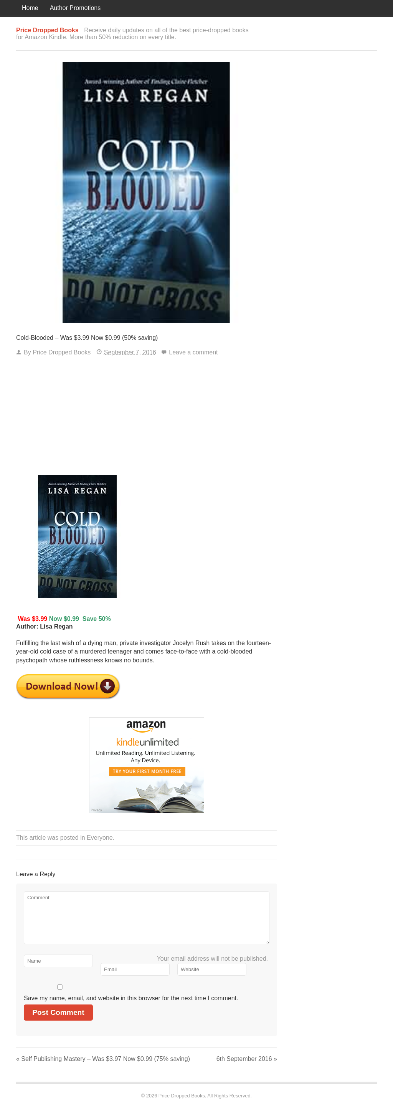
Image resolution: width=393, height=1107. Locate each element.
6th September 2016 (246, 1059)
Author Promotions (75, 8)
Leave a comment (193, 352)
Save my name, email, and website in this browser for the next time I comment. (131, 998)
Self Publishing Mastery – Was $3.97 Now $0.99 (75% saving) (103, 1059)
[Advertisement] (146, 417)
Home (30, 8)
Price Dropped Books (62, 352)
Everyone (100, 837)
